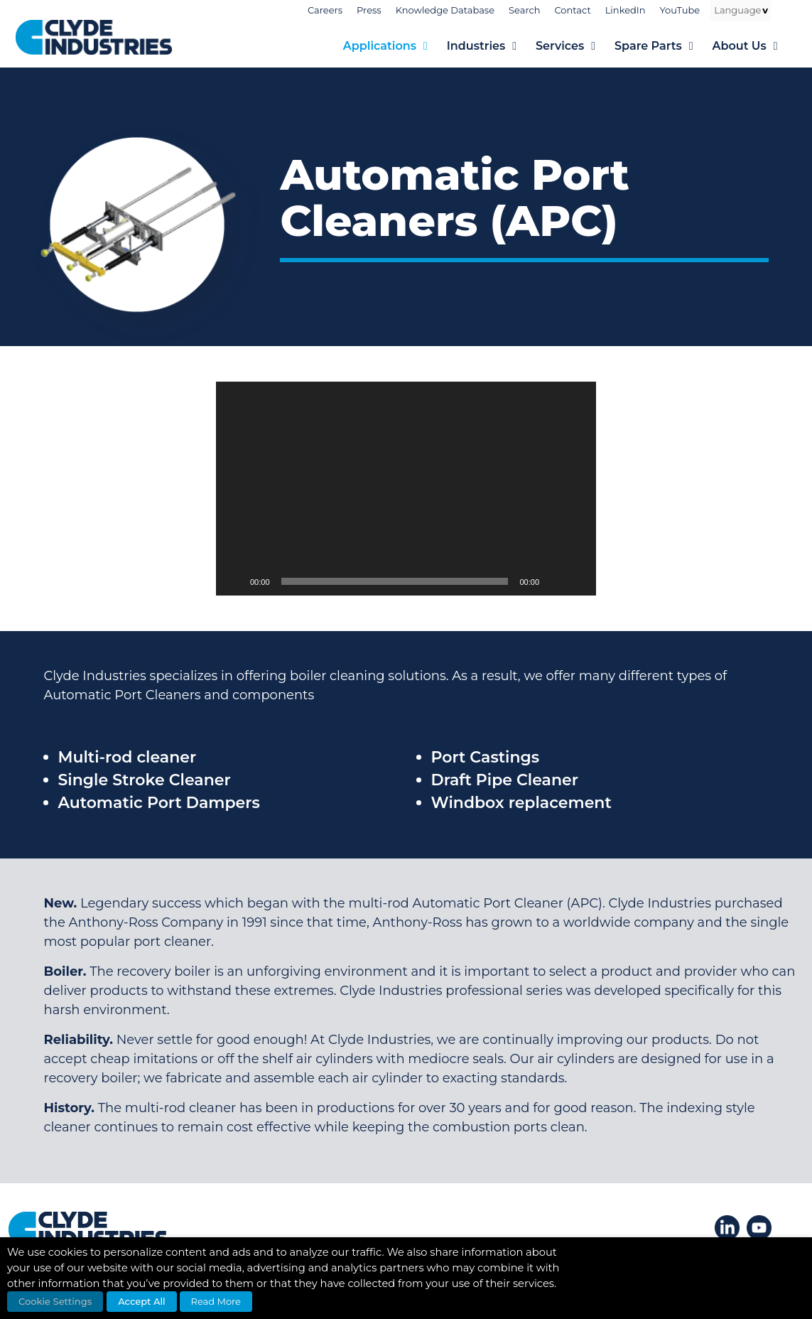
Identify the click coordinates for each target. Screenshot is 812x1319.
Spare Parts (663, 46)
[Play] (234, 581)
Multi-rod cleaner (127, 757)
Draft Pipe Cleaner (504, 780)
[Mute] (555, 581)
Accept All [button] (142, 1301)
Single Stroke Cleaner (144, 780)
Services (575, 46)
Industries (491, 46)
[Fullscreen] (577, 581)
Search (524, 10)
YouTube (680, 10)
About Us (754, 46)
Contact (572, 10)
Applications (395, 46)
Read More (216, 1301)
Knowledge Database (445, 10)
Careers (325, 10)
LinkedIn (625, 10)
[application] (406, 489)
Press (369, 10)
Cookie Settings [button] (55, 1301)
